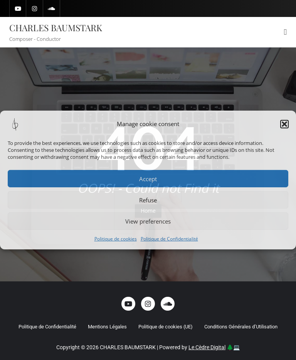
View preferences (148, 221)
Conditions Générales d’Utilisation (241, 327)
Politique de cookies (115, 239)
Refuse (148, 200)
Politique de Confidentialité (169, 239)
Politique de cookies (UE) (165, 327)
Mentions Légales (107, 327)
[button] (284, 124)
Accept (148, 178)
